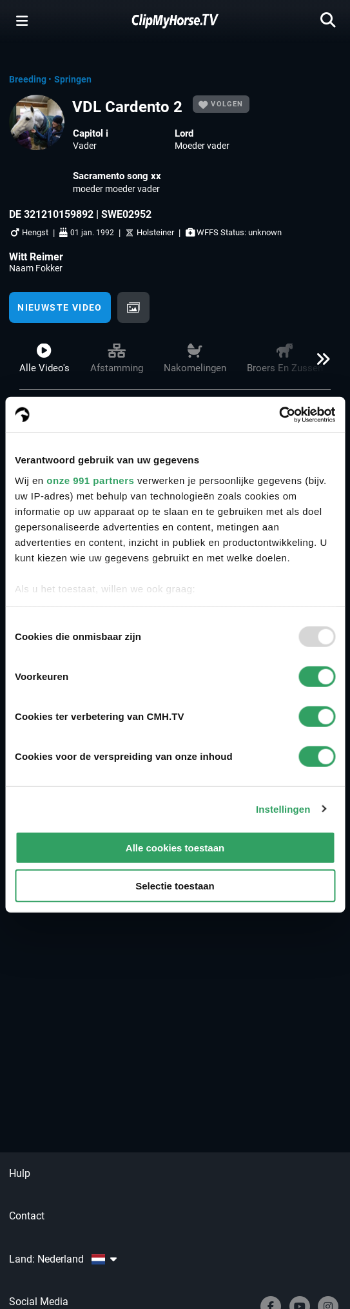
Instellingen (283, 808)
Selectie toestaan (175, 885)
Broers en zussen (285, 359)
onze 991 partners (90, 479)
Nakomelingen (195, 359)
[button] (319, 364)
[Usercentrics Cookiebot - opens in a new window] (278, 414)
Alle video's (44, 359)
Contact (26, 1216)
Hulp (19, 1173)
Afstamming (116, 359)
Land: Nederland (63, 1259)
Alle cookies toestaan (175, 847)
